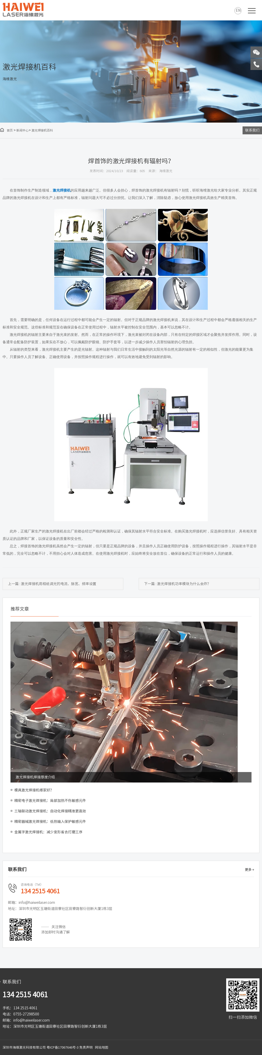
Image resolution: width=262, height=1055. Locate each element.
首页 (6, 130)
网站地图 (101, 1047)
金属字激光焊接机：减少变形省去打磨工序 (48, 832)
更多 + (249, 869)
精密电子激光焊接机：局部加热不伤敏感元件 (50, 800)
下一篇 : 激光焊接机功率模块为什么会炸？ (177, 584)
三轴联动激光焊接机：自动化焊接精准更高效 (50, 811)
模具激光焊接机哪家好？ (34, 790)
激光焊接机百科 (42, 130)
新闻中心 (22, 130)
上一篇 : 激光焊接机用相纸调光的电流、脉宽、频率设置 (52, 584)
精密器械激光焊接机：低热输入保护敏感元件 (50, 821)
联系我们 (252, 130)
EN (238, 10)
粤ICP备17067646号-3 (63, 1047)
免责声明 (86, 1047)
